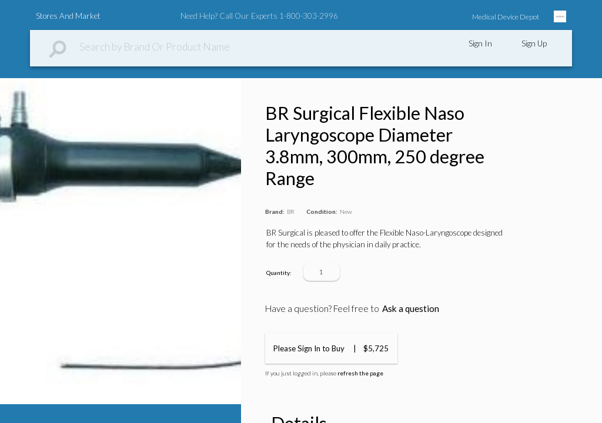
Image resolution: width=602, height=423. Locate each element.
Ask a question (410, 308)
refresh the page (360, 373)
